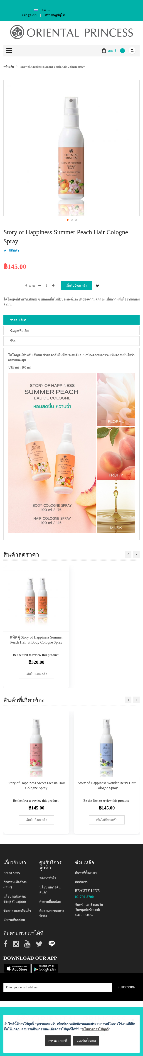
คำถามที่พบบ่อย (14, 920)
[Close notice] (132, 1045)
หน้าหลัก (8, 66)
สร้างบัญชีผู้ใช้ (55, 15)
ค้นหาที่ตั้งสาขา (86, 873)
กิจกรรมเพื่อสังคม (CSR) (15, 884)
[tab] (71, 320)
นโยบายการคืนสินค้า (50, 890)
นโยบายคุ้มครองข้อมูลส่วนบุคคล (14, 899)
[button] (67, 219)
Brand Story (11, 873)
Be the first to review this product (35, 655)
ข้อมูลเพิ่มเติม (19, 330)
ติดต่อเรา (81, 882)
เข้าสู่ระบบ (29, 15)
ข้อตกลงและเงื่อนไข (17, 910)
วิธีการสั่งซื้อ (47, 878)
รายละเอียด (18, 320)
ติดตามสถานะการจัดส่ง (51, 913)
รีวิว (12, 341)
